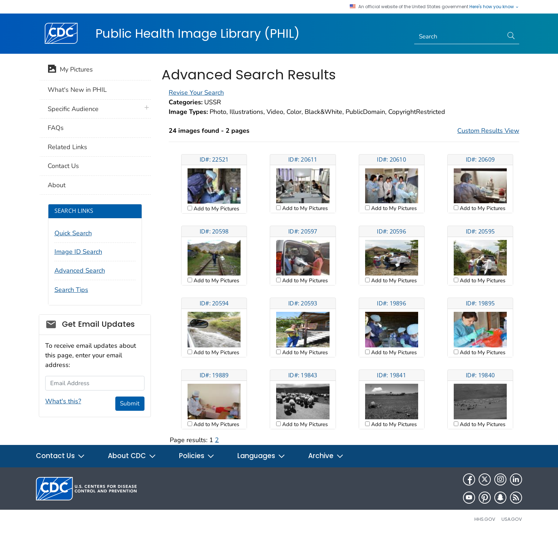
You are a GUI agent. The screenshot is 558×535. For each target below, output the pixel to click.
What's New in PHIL (77, 89)
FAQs (56, 128)
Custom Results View (488, 130)
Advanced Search (79, 270)
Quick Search (73, 233)
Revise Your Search (196, 92)
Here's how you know (494, 6)
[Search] (459, 36)
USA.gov (511, 519)
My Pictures (70, 70)
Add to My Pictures (215, 208)
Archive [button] (326, 456)
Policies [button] (197, 456)
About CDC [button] (132, 456)
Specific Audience (73, 109)
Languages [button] (261, 456)
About (56, 185)
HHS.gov (484, 519)
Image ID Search (78, 251)
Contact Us (63, 166)
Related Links (67, 147)
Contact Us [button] (60, 456)
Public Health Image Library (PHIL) (197, 33)
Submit (130, 403)
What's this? (63, 401)
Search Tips (71, 289)
